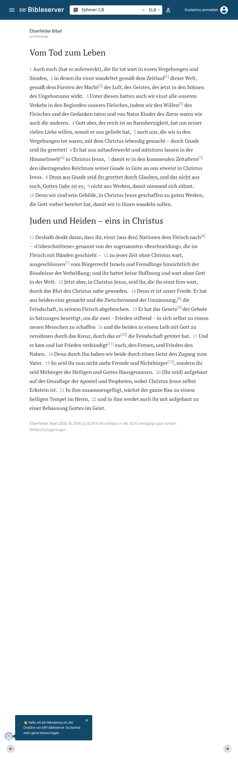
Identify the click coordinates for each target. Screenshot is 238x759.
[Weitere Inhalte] (188, 97)
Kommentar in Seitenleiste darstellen (182, 159)
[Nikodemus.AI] (11, 736)
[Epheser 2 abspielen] (188, 259)
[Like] (146, 38)
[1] (67, 94)
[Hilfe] (230, 38)
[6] (106, 399)
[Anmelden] (224, 10)
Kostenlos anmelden (201, 10)
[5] (44, 263)
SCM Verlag (31, 36)
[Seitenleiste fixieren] (136, 24)
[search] (111, 9)
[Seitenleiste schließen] (136, 393)
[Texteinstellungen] (168, 10)
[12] (78, 648)
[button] (11, 10)
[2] (91, 103)
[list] (188, 180)
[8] (94, 523)
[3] (94, 147)
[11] (101, 603)
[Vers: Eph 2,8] (174, 28)
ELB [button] (155, 10)
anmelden (172, 64)
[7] (57, 443)
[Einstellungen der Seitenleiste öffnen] (223, 38)
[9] (99, 541)
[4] (61, 246)
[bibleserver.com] (42, 10)
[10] (27, 594)
